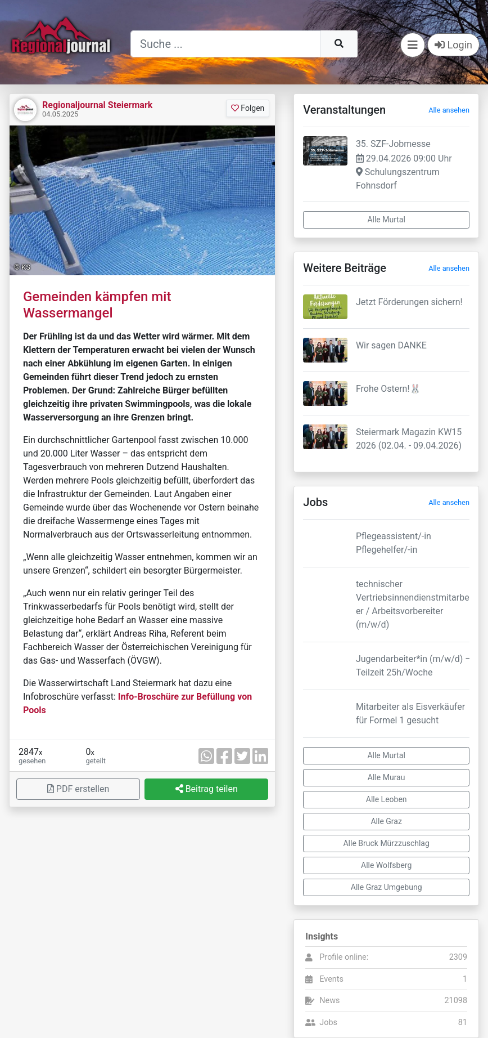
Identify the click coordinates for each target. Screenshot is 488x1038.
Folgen (247, 108)
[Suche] (225, 43)
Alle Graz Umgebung (386, 887)
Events (331, 979)
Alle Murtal (386, 219)
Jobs (328, 1022)
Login (453, 45)
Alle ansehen (448, 110)
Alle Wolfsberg (386, 865)
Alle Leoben (386, 799)
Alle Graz (385, 821)
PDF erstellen (78, 789)
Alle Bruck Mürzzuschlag (386, 843)
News (329, 1000)
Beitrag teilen (206, 789)
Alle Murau (386, 777)
